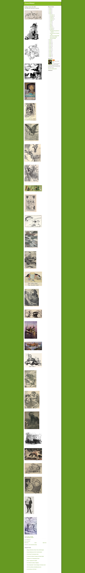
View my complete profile (52, 68)
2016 (50, 46)
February (51, 28)
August (51, 20)
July (51, 21)
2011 (50, 52)
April (51, 25)
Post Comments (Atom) (33, 544)
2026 (50, 8)
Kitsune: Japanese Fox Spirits (32, 560)
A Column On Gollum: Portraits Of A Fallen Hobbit (35, 556)
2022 (50, 13)
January (51, 29)
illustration (29, 537)
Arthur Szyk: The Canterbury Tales (33, 554)
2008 (50, 56)
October (51, 17)
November (52, 16)
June (51, 22)
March (51, 26)
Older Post (44, 542)
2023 (50, 12)
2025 (50, 9)
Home (36, 542)
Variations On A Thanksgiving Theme (33, 558)
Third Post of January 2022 (54, 35)
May (51, 24)
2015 (50, 47)
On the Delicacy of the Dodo (31, 569)
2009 (50, 55)
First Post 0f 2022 (53, 38)
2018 (50, 43)
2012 (50, 51)
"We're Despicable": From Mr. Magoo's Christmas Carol (36, 564)
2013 (50, 50)
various (32, 537)
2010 (50, 54)
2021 (50, 39)
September (52, 18)
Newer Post (26, 542)
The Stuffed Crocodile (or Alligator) (33, 562)
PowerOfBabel (29, 3)
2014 (50, 48)
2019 (50, 42)
